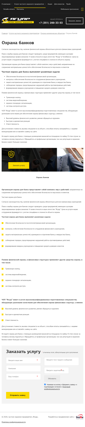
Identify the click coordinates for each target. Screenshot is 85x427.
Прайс (68, 4)
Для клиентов (59, 4)
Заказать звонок (74, 21)
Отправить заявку (17, 395)
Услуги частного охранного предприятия (30, 4)
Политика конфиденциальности (14, 422)
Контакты (20, 9)
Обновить (52, 378)
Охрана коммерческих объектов (53, 33)
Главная (5, 33)
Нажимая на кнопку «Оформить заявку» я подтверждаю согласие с (60, 387)
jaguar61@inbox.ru (56, 19)
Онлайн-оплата (9, 9)
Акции (50, 4)
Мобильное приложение (70, 9)
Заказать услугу (19, 165)
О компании (7, 4)
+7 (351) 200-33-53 (51, 22)
